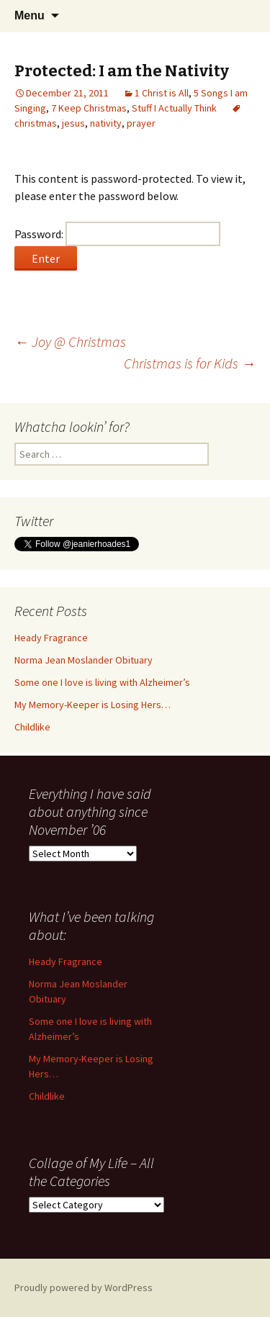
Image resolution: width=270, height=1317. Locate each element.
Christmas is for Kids (190, 363)
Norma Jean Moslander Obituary (83, 659)
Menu (29, 15)
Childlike (32, 726)
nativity (106, 123)
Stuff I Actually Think (174, 107)
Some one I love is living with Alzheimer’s (102, 682)
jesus (73, 123)
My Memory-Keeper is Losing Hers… (92, 704)
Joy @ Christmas (70, 341)
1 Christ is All (162, 92)
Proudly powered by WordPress (83, 1287)
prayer (141, 123)
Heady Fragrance (51, 637)
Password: (117, 234)
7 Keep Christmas (89, 107)
